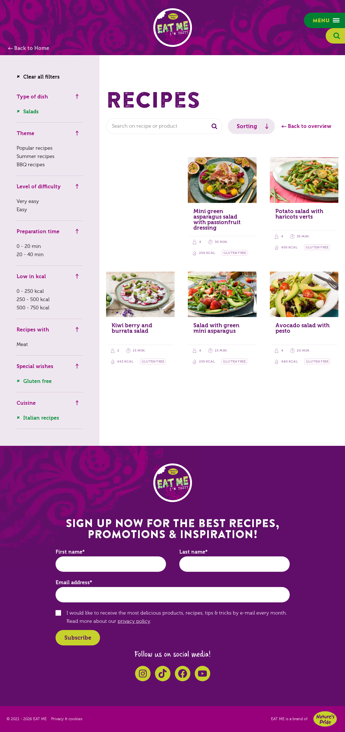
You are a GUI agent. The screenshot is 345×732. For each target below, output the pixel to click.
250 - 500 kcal (33, 299)
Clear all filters (41, 77)
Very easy (28, 201)
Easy (22, 210)
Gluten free (37, 381)
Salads (31, 112)
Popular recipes (34, 148)
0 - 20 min (29, 246)
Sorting (247, 126)
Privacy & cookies (66, 719)
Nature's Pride (325, 719)
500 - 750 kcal (33, 308)
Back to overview (309, 126)
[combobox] (164, 126)
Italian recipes (41, 418)
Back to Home (31, 48)
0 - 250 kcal (30, 291)
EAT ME (172, 27)
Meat (22, 344)
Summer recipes (35, 156)
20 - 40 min (30, 255)
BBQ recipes (31, 165)
